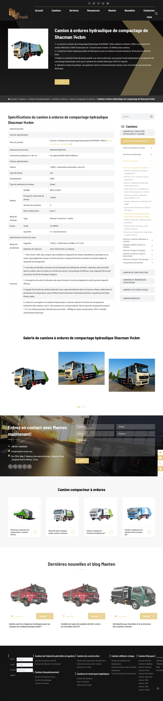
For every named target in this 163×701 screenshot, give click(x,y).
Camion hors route (84, 667)
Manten (112, 10)
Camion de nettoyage (132, 154)
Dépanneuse (116, 664)
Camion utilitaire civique (135, 290)
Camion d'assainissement (39, 99)
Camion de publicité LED (120, 661)
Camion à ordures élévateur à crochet (135, 240)
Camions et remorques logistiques (134, 281)
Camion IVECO (144, 690)
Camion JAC (143, 683)
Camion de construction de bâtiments (91, 661)
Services (74, 10)
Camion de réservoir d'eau (134, 148)
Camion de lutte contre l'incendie (123, 667)
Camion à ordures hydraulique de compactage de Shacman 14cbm (126, 99)
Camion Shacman (145, 677)
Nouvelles (130, 10)
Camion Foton (143, 670)
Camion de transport (85, 678)
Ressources (93, 10)
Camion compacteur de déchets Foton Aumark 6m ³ (133, 532)
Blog (158, 667)
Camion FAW (143, 680)
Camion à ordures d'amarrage (135, 259)
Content (13, 670)
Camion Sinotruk (144, 667)
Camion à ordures (59, 99)
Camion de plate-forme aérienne (123, 674)
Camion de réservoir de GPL (45, 661)
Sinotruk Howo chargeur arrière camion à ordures (58, 532)
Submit (82, 461)
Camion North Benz (145, 674)
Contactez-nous (149, 13)
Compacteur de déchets (133, 263)
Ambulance (115, 670)
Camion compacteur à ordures (82, 99)
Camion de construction (135, 272)
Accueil (39, 10)
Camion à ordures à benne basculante (134, 255)
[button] (78, 406)
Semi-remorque (83, 682)
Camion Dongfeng (145, 664)
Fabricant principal (84, 685)
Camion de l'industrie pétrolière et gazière (134, 132)
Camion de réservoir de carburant (48, 664)
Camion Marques (131, 298)
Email (12, 664)
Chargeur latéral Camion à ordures (134, 246)
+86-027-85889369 (44, 3)
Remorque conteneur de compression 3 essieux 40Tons (19, 532)
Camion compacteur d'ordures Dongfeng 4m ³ (96, 532)
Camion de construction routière (89, 664)
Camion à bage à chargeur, (134, 250)
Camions (56, 10)
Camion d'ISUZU (144, 661)
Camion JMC (143, 687)
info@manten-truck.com (70, 3)
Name (12, 659)
